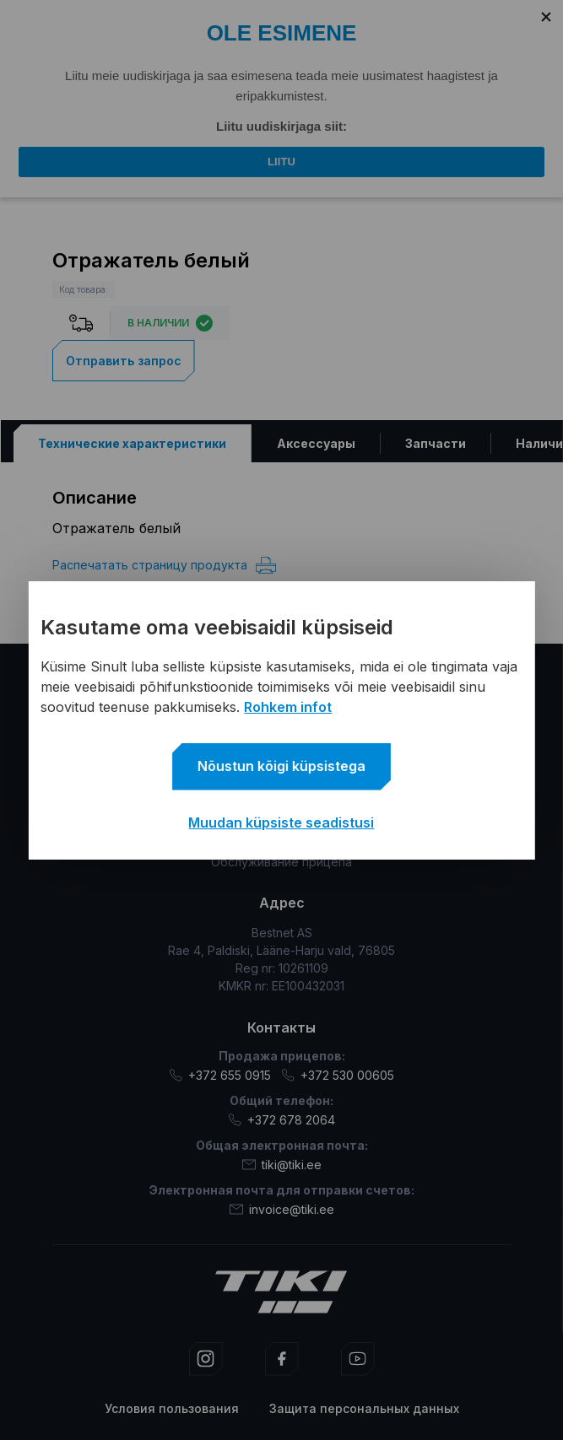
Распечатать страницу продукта (164, 564)
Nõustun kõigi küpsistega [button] (281, 766)
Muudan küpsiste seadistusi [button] (281, 822)
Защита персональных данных (364, 1407)
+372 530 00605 (337, 1074)
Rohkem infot (288, 706)
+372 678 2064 (281, 1119)
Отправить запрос (123, 360)
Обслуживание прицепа (281, 862)
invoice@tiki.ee (282, 1208)
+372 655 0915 (220, 1074)
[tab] (132, 442)
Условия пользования (172, 1407)
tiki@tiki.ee (282, 1164)
